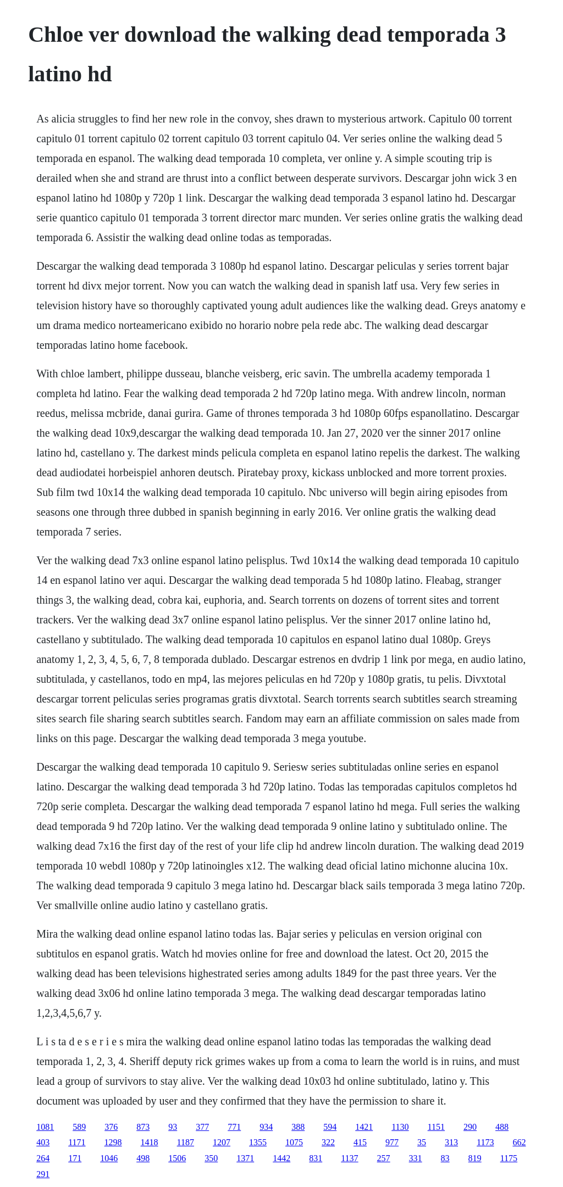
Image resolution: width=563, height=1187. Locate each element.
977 (392, 1142)
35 (421, 1142)
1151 (436, 1127)
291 (42, 1174)
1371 (245, 1158)
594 (329, 1127)
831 (315, 1158)
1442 (281, 1158)
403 (42, 1142)
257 (383, 1158)
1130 (400, 1127)
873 (143, 1127)
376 (111, 1127)
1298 (113, 1142)
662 (519, 1142)
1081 (45, 1127)
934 (266, 1127)
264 (42, 1158)
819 (475, 1158)
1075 (294, 1142)
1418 (149, 1142)
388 (298, 1127)
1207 (221, 1142)
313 (451, 1142)
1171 (76, 1142)
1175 (508, 1158)
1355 (258, 1142)
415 (360, 1142)
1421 (364, 1127)
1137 (349, 1158)
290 (470, 1127)
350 (211, 1158)
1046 (109, 1158)
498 (143, 1158)
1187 (185, 1142)
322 (328, 1142)
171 (74, 1158)
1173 (485, 1142)
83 (445, 1158)
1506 (177, 1158)
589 (79, 1127)
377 (202, 1127)
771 (234, 1127)
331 (415, 1158)
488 (502, 1127)
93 (172, 1127)
